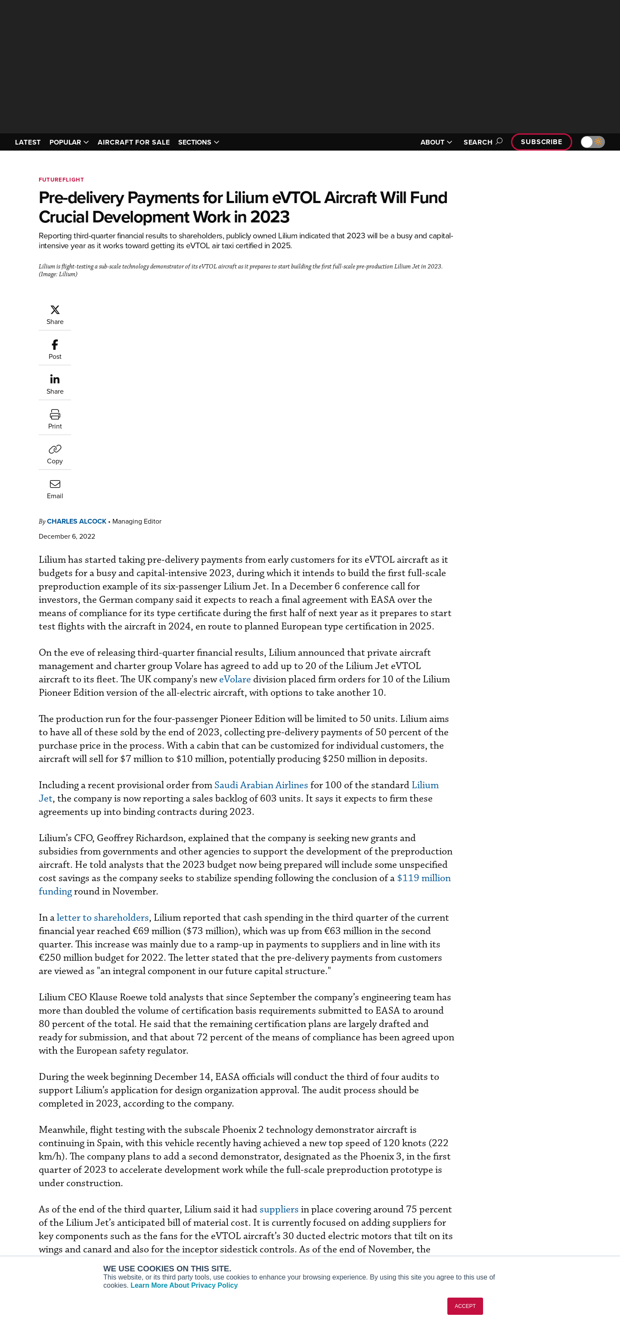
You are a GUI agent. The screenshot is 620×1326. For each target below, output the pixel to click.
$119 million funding (257, 718)
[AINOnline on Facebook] (9, 1176)
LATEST (28, 142)
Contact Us (520, 1224)
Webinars (390, 1236)
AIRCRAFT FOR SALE (134, 142)
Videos (387, 1224)
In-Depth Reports (400, 1213)
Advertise (523, 1236)
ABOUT (437, 142)
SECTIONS (199, 142)
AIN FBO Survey (148, 1189)
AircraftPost (143, 1213)
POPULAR (69, 142)
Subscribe (541, 142)
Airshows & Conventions (411, 1248)
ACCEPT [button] (465, 1306)
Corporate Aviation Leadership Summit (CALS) (175, 1251)
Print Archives (396, 1189)
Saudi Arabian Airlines (313, 612)
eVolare (364, 480)
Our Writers (521, 1201)
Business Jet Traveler (156, 1224)
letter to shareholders (154, 745)
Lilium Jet (152, 626)
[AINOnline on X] (43, 1176)
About (513, 1189)
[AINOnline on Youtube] (26, 1176)
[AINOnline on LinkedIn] (60, 1176)
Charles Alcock (128, 308)
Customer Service (273, 1201)
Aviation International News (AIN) (173, 1201)
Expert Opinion (397, 1201)
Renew (258, 1213)
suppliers (330, 1063)
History (515, 1213)
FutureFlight (61, 180)
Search (482, 142)
